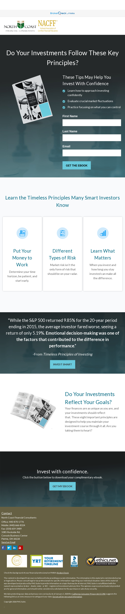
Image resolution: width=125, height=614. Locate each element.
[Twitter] (9, 548)
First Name (70, 116)
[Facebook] (3, 548)
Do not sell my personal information (67, 597)
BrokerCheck (63, 573)
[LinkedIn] (15, 548)
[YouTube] (21, 548)
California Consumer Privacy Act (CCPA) (88, 594)
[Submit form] (76, 165)
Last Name (69, 131)
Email (66, 146)
